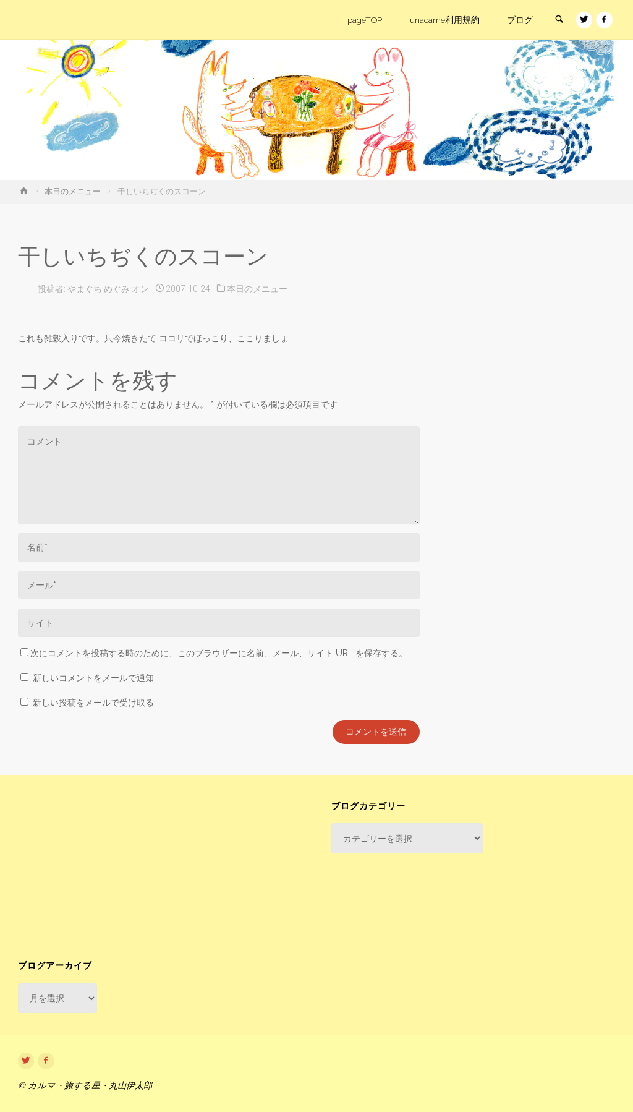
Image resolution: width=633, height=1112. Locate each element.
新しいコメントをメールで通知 (93, 678)
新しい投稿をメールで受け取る (93, 703)
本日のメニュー (73, 191)
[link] (557, 20)
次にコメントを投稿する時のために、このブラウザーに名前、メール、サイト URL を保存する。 (213, 653)
